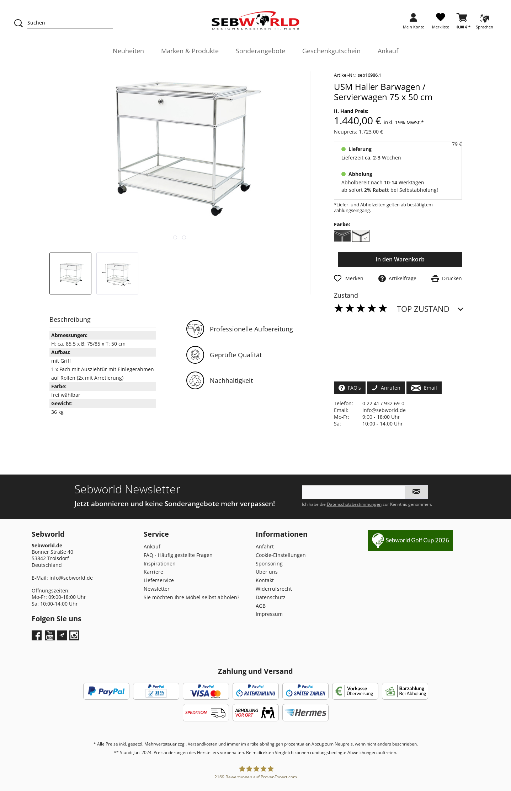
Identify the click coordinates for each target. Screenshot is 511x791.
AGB (261, 605)
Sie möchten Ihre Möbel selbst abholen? (191, 597)
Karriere (153, 571)
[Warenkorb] (463, 23)
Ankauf (152, 546)
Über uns (267, 571)
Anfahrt (265, 546)
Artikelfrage (397, 278)
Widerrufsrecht (274, 588)
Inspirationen (160, 563)
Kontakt (265, 580)
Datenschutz (271, 597)
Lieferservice (159, 580)
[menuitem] (413, 23)
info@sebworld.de (384, 410)
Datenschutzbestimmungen (354, 504)
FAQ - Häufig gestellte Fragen (178, 555)
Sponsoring (269, 563)
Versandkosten (202, 744)
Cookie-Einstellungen (281, 555)
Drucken (446, 278)
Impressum (269, 614)
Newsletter (157, 588)
